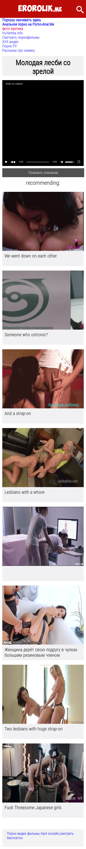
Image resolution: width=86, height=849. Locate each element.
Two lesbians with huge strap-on (34, 729)
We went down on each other (31, 256)
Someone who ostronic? (26, 334)
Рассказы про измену (18, 50)
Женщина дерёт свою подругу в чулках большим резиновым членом (41, 652)
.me (40, 9)
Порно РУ (9, 46)
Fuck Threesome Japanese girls (33, 807)
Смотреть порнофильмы (20, 37)
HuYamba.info (12, 33)
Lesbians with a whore (24, 492)
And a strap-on (18, 413)
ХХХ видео (10, 42)
